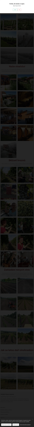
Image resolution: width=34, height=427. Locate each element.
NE (19, 9)
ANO (15, 9)
